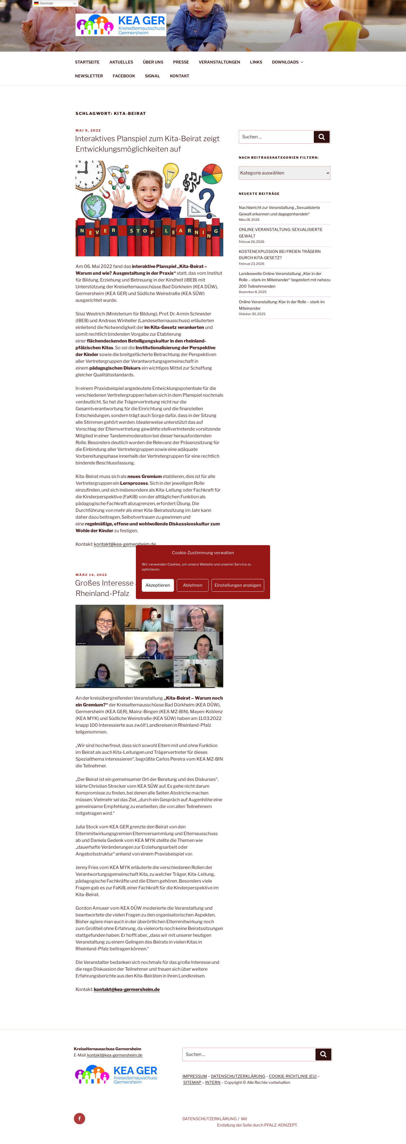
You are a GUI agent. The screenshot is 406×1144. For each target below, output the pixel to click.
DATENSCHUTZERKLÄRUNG (238, 1076)
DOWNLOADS (288, 62)
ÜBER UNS (153, 62)
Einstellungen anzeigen (238, 585)
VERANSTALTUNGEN (219, 62)
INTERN (212, 1082)
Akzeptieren (157, 585)
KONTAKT (179, 75)
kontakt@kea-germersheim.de (127, 989)
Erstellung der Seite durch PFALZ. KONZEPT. (257, 1125)
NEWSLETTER (89, 75)
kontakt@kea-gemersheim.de (125, 544)
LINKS (256, 62)
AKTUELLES (121, 62)
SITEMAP (192, 1082)
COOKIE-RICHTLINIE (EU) (293, 1076)
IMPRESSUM (194, 1076)
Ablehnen (192, 585)
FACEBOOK (124, 75)
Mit (244, 1118)
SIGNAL (152, 75)
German (43, 3)
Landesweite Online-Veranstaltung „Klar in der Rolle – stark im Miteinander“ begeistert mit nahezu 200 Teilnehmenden (284, 280)
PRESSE (181, 62)
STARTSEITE (87, 62)
